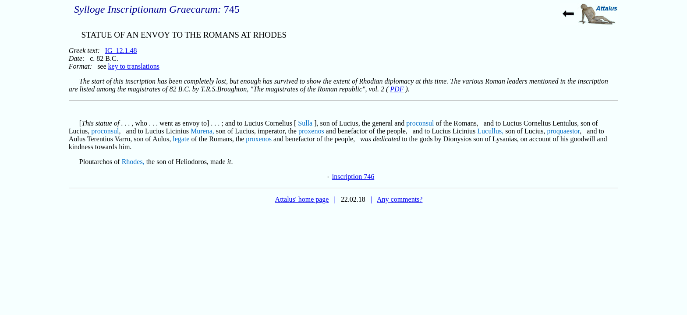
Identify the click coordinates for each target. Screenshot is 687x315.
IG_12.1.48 (121, 50)
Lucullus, (490, 131)
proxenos (311, 131)
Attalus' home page (302, 199)
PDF (397, 89)
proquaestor (563, 131)
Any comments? (399, 199)
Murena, (202, 131)
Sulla (305, 123)
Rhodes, (133, 161)
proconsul (420, 123)
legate (181, 139)
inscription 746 (353, 176)
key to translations (133, 66)
